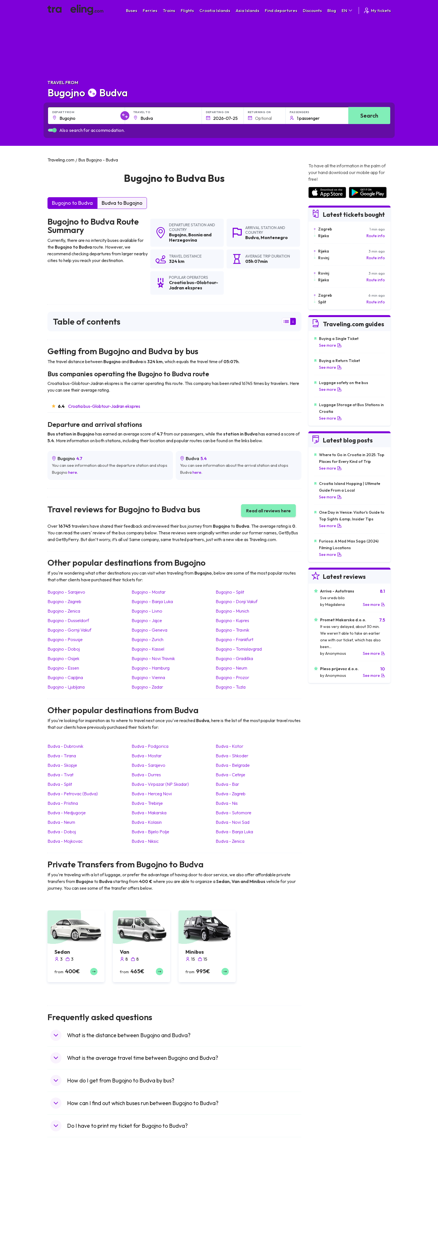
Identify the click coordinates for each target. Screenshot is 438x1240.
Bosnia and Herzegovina (190, 237)
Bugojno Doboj (63, 649)
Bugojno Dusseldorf (68, 620)
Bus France (146, 1213)
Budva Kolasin (147, 822)
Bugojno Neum (231, 668)
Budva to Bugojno (122, 203)
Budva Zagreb (231, 793)
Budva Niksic (145, 841)
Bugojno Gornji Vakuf (69, 630)
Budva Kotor (229, 746)
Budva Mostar (147, 755)
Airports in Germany (326, 1219)
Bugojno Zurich (147, 639)
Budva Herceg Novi (152, 793)
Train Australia (234, 1207)
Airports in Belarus (324, 1201)
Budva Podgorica (150, 746)
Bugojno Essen (63, 668)
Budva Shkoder (232, 755)
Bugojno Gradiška (234, 658)
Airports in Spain (322, 1184)
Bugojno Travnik (232, 630)
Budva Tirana (61, 755)
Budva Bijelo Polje (150, 831)
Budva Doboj (61, 831)
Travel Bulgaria (63, 1195)
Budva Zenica (230, 841)
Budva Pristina (62, 803)
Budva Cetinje (230, 774)
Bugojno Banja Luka (152, 601)
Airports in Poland (323, 1231)
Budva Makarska (149, 812)
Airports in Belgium (324, 1236)
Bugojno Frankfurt (234, 639)
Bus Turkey (145, 1236)
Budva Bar (227, 784)
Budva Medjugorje (66, 812)
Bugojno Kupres (232, 620)
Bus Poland (146, 1225)
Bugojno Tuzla (231, 687)
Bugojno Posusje (65, 639)
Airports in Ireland (323, 1195)
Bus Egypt (144, 1219)
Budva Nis (227, 803)
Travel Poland (62, 1225)
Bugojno (177, 234)
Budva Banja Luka (234, 831)
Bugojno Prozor (232, 677)
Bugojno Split (230, 592)
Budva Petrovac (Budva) (72, 793)
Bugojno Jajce (147, 620)
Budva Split (59, 784)
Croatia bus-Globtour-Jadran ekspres (104, 406)
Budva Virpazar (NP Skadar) (160, 784)
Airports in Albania (324, 1225)
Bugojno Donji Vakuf (237, 601)
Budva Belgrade (233, 765)
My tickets (377, 10)
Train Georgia (234, 1201)
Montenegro (274, 237)
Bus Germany (148, 1195)
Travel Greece (63, 1201)
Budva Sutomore (233, 812)
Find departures (281, 10)
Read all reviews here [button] (268, 510)
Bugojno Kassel (148, 649)
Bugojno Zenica (63, 611)
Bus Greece (146, 1207)
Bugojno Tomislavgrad (239, 649)
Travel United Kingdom (70, 1184)
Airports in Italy (321, 1213)
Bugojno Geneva (149, 630)
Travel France (62, 1219)
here (72, 472)
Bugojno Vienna (148, 677)
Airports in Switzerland (328, 1207)
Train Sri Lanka (235, 1190)
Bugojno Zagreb (64, 601)
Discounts (312, 10)
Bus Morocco (148, 1184)
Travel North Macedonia (71, 1190)
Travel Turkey (62, 1213)
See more (330, 345)
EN (347, 10)
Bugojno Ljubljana (66, 687)
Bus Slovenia (147, 1201)
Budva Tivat (60, 774)
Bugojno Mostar (149, 592)
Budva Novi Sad (232, 822)
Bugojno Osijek (63, 658)
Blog (331, 10)
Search (369, 115)
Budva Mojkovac (65, 841)
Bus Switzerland (150, 1231)
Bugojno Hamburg (151, 668)
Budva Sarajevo (148, 765)
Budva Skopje (62, 765)
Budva (252, 237)
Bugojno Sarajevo (66, 592)
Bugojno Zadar (147, 687)
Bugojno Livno (147, 611)
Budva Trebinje (147, 803)
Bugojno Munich (232, 611)
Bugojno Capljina (65, 677)
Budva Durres (146, 774)
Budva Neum (61, 822)
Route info (375, 235)
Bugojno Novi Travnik (153, 658)
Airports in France (324, 1190)
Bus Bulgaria (147, 1190)
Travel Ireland (62, 1236)
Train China (232, 1195)
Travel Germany (64, 1207)
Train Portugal (234, 1184)
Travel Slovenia (63, 1231)
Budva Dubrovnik (65, 746)
